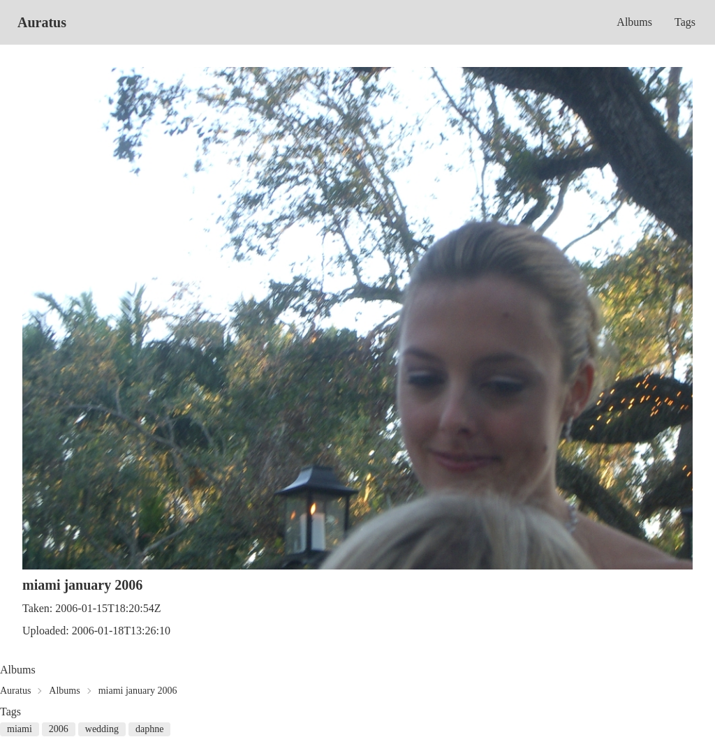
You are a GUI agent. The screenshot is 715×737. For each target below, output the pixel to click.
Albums (634, 22)
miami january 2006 (137, 690)
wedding (102, 729)
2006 (58, 729)
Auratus (41, 22)
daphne (149, 729)
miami (19, 729)
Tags (685, 22)
